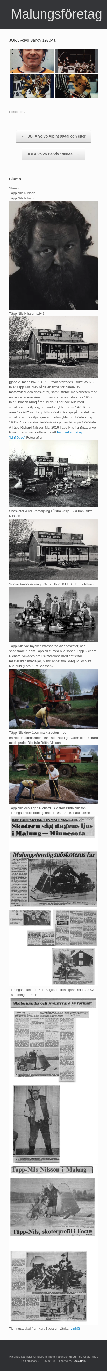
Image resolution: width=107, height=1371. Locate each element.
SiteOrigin (79, 1360)
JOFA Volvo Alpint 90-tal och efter (53, 136)
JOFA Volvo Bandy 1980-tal (53, 154)
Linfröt (75, 1328)
